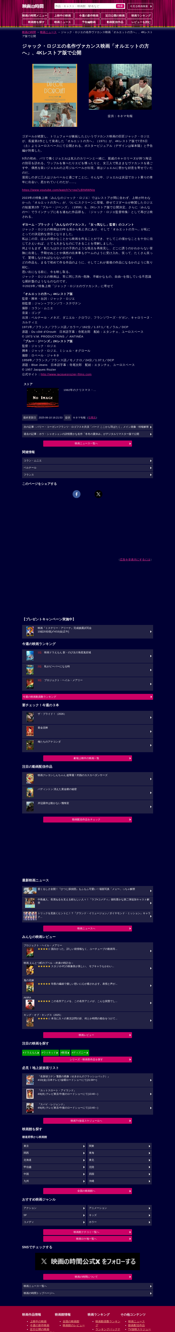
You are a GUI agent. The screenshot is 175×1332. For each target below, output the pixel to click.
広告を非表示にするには (135, 559)
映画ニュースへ (86, 928)
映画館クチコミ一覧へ (86, 1232)
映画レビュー (86, 1035)
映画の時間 (29, 32)
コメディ (29, 1222)
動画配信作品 (113, 22)
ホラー (93, 1222)
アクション (30, 1208)
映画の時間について (86, 1276)
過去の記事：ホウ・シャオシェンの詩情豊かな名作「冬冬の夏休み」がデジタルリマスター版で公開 (81, 434)
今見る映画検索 (139, 6)
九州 (26, 1181)
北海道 (27, 1160)
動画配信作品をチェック (86, 819)
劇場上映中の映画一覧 (86, 758)
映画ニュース (61, 22)
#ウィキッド (49, 1052)
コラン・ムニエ (33, 460)
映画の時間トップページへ (39, 1293)
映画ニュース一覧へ (86, 443)
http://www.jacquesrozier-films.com (66, 374)
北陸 (91, 1167)
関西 (26, 1153)
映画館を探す (35, 22)
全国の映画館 (71, 1321)
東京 (26, 1146)
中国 (26, 1174)
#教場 (64, 1052)
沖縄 (91, 1181)
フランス (29, 474)
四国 (91, 1174)
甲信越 (27, 1167)
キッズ (93, 1215)
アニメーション (98, 1208)
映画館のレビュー (74, 1325)
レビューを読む (139, 22)
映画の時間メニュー (34, 15)
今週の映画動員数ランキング (39, 696)
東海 (91, 1153)
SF (25, 1215)
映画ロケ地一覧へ (86, 1238)
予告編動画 (87, 22)
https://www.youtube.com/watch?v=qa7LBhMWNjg (58, 189)
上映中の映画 (61, 15)
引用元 (92, 417)
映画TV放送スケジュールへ (86, 1120)
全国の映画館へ (86, 1190)
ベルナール (30, 467)
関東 (91, 1146)
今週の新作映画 (87, 15)
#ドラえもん (30, 1052)
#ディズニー (79, 1052)
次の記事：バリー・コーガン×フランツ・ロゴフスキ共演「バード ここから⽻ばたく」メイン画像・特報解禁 (86, 427)
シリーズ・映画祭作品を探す (86, 1059)
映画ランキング (139, 15)
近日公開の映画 (113, 15)
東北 (91, 1160)
